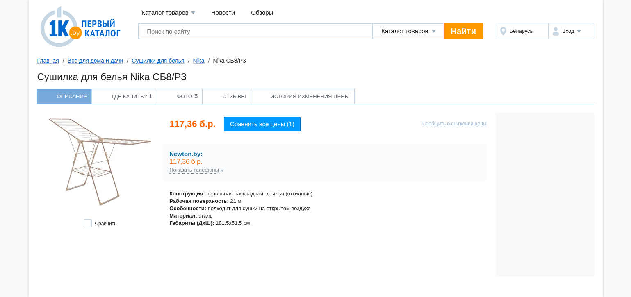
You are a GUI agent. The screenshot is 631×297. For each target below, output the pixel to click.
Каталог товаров (168, 13)
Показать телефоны (194, 170)
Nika (199, 60)
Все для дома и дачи (95, 60)
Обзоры (262, 12)
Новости (223, 12)
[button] (571, 31)
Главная (48, 60)
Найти (463, 31)
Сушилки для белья (158, 60)
